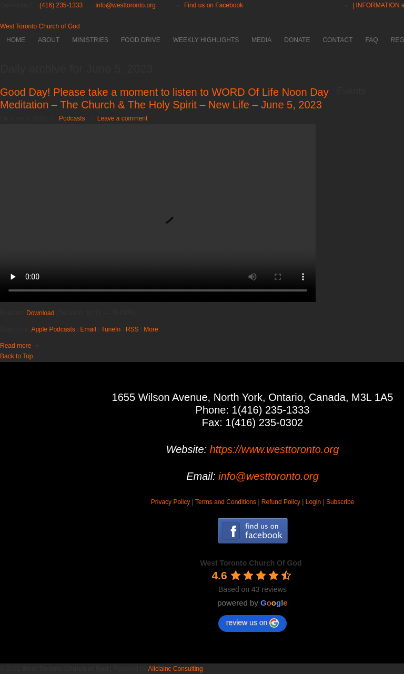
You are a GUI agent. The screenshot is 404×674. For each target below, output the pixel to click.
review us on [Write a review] (252, 623)
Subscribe (340, 502)
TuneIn (110, 329)
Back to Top (16, 356)
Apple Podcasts (53, 329)
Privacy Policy (170, 502)
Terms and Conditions (225, 502)
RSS (132, 329)
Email (88, 329)
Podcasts (72, 118)
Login (313, 502)
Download (40, 313)
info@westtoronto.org (126, 5)
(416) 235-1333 (61, 5)
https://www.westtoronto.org (274, 449)
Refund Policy (280, 502)
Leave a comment (122, 118)
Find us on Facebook (213, 5)
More (151, 329)
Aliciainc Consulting (175, 668)
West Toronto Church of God (40, 26)
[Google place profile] (250, 563)
